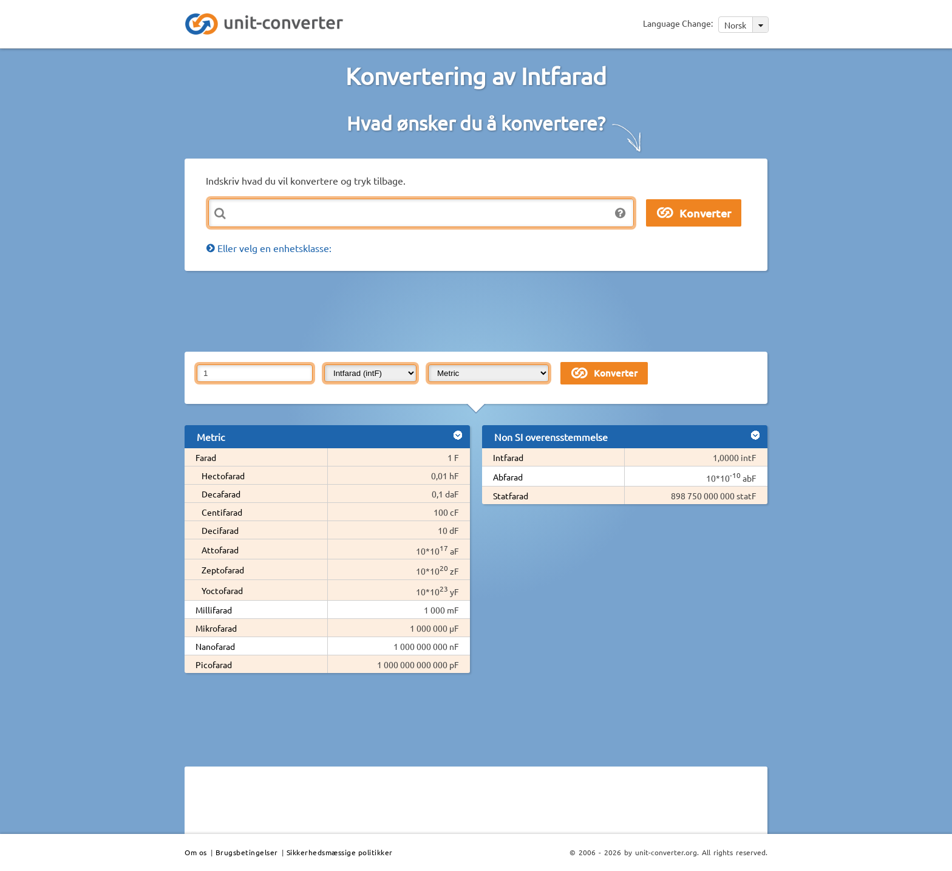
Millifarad (213, 609)
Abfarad (508, 476)
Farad (205, 457)
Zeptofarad (223, 569)
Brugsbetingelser (247, 852)
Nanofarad (215, 646)
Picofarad (213, 664)
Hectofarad (223, 475)
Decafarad (221, 493)
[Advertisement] (479, 310)
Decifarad (220, 530)
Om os (196, 852)
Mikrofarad (216, 628)
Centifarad (222, 512)
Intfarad (508, 457)
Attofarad (220, 549)
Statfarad (510, 495)
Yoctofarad (222, 590)
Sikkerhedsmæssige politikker (340, 852)
